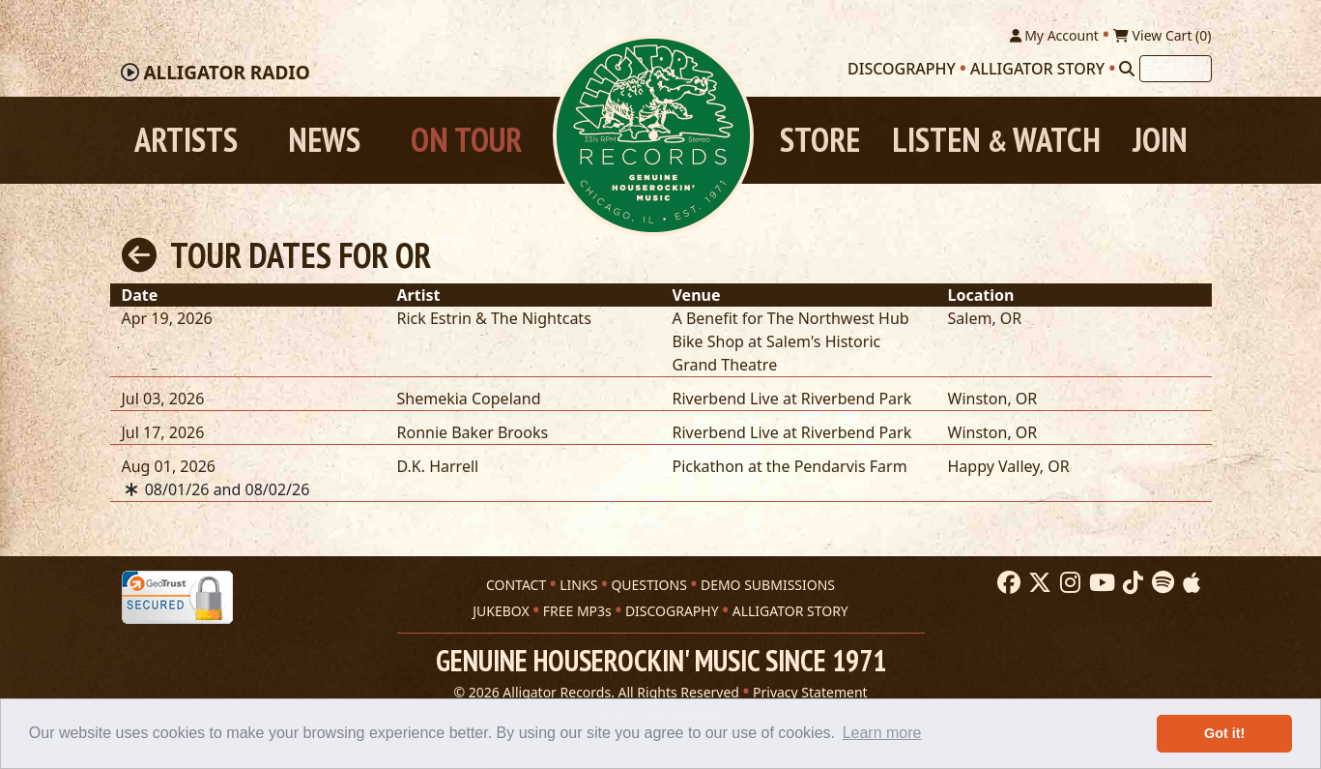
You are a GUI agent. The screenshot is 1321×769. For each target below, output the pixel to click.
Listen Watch (996, 140)
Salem (970, 318)
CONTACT (516, 585)
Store (820, 140)
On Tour (466, 140)
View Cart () (1162, 35)
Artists (186, 140)
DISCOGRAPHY (672, 611)
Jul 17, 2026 (163, 432)
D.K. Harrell (438, 466)
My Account (1054, 35)
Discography (901, 68)
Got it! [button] (1224, 733)
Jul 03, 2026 (163, 398)
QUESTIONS (648, 585)
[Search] (1126, 68)
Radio (226, 72)
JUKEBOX (501, 611)
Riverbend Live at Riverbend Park (792, 398)
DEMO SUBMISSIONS (768, 585)
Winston (978, 398)
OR (1010, 318)
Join (1160, 140)
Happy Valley (994, 466)
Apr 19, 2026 (167, 318)
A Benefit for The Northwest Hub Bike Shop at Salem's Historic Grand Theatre (791, 341)
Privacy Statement (810, 692)
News (324, 140)
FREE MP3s (577, 611)
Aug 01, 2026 (168, 466)
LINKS (578, 585)
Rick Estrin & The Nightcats (494, 318)
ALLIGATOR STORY (790, 611)
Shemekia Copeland (469, 398)
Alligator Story (1037, 68)
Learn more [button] (882, 733)
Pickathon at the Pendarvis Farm (790, 466)
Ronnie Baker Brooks (473, 432)
